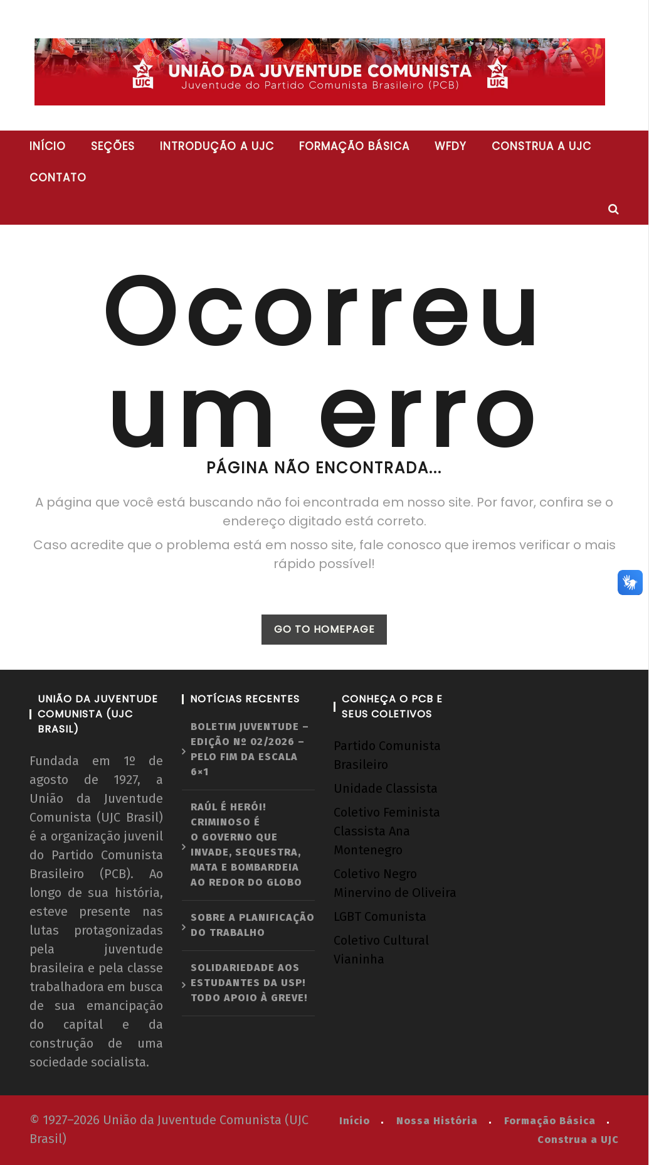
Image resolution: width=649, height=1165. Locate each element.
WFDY (451, 146)
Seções (113, 146)
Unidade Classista (386, 788)
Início (47, 146)
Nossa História (437, 1121)
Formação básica (354, 146)
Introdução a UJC (217, 146)
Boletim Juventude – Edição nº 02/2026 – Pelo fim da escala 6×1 (250, 749)
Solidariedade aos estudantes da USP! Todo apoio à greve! (249, 983)
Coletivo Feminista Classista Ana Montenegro (387, 831)
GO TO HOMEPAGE (324, 629)
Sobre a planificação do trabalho (253, 924)
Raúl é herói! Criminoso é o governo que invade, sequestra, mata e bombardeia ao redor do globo (246, 844)
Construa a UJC (541, 146)
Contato (58, 177)
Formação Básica (550, 1121)
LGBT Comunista (380, 916)
